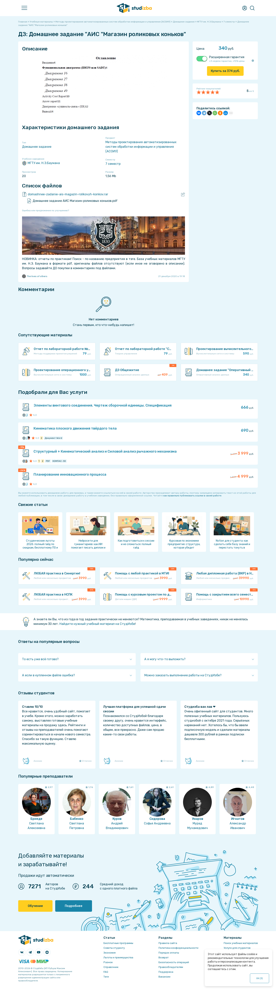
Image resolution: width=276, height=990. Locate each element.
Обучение (35, 906)
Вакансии (164, 976)
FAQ (106, 971)
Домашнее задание (36, 146)
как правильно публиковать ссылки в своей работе (192, 495)
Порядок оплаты (169, 952)
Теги (106, 976)
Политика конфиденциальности (178, 947)
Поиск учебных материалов (241, 943)
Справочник (111, 967)
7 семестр (113, 164)
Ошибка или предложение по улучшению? (45, 210)
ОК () (259, 978)
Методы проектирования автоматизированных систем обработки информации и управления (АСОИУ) (141, 146)
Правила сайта (168, 943)
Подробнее (73, 906)
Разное (108, 962)
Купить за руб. (225, 71)
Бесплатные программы (118, 943)
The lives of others (34, 276)
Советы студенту (114, 947)
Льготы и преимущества (118, 957)
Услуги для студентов (237, 947)
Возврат (164, 957)
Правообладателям (171, 967)
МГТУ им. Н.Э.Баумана (41, 163)
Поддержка (166, 971)
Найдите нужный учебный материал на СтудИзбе (97, 624)
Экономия (110, 952)
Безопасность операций (174, 962)
